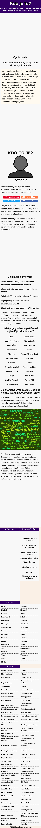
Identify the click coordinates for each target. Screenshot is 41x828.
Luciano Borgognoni (28, 792)
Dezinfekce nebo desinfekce (26, 704)
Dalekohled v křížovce (9, 745)
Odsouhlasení (6, 700)
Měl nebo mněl (26, 712)
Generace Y (29, 572)
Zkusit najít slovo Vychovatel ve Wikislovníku (20, 308)
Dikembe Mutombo (8, 775)
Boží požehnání (26, 693)
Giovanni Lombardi (28, 785)
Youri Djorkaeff (26, 810)
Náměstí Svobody (7, 697)
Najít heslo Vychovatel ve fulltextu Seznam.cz (20, 296)
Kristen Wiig (5, 771)
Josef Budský (6, 686)
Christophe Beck (7, 693)
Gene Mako (5, 799)
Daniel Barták (26, 677)
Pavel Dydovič (6, 690)
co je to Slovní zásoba (14, 206)
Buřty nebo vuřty (7, 705)
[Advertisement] (20, 33)
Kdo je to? (20, 3)
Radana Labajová (27, 768)
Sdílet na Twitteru (12, 201)
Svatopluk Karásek (27, 690)
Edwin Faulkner (26, 796)
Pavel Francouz (11, 350)
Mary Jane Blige (11, 384)
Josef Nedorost (29, 345)
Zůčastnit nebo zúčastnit (29, 719)
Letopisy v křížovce (28, 754)
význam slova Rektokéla (11, 211)
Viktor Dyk (29, 376)
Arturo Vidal (25, 803)
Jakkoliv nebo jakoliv (28, 709)
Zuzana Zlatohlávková (29, 354)
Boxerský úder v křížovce (7, 734)
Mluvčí (29, 363)
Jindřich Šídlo (11, 345)
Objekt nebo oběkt (7, 719)
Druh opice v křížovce (9, 751)
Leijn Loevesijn (6, 792)
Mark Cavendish (7, 796)
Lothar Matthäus (29, 367)
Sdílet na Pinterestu (12, 197)
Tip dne (23, 670)
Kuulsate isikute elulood (29, 558)
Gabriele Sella (6, 785)
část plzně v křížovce (28, 735)
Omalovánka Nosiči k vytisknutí (29, 553)
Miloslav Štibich (12, 371)
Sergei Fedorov (6, 765)
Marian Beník (29, 341)
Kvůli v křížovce (7, 754)
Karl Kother (25, 789)
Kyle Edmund (26, 799)
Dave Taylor (25, 758)
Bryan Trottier (6, 758)
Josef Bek (29, 358)
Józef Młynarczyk (7, 806)
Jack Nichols (5, 778)
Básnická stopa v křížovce (27, 729)
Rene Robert (25, 761)
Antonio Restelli (7, 782)
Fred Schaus (25, 775)
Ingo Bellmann (6, 683)
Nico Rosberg (6, 803)
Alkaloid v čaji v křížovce (7, 724)
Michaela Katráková (8, 768)
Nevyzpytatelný (26, 697)
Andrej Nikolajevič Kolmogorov (29, 546)
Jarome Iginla (6, 761)
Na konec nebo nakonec (9, 716)
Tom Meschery (26, 778)
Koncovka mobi (29, 562)
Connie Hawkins (27, 771)
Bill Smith (24, 782)
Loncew (23, 686)
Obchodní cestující (12, 367)
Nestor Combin (6, 810)
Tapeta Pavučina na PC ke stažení (29, 539)
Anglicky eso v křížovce (29, 725)
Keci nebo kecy (6, 712)
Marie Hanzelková (12, 341)
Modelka (29, 371)
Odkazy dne (5, 677)
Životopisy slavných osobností (29, 577)
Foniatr (29, 350)
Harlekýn (11, 363)
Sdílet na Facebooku (29, 201)
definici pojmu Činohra (10, 209)
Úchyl (12, 376)
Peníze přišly (25, 700)
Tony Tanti (25, 765)
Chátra (11, 337)
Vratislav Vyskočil (11, 380)
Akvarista (11, 354)
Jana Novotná (29, 337)
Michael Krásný (12, 358)
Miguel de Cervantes (29, 567)
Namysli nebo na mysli (29, 716)
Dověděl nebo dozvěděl (9, 709)
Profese (27, 406)
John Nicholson (6, 789)
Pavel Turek (29, 384)
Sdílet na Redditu (29, 197)
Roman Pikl (29, 380)
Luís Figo (24, 806)
